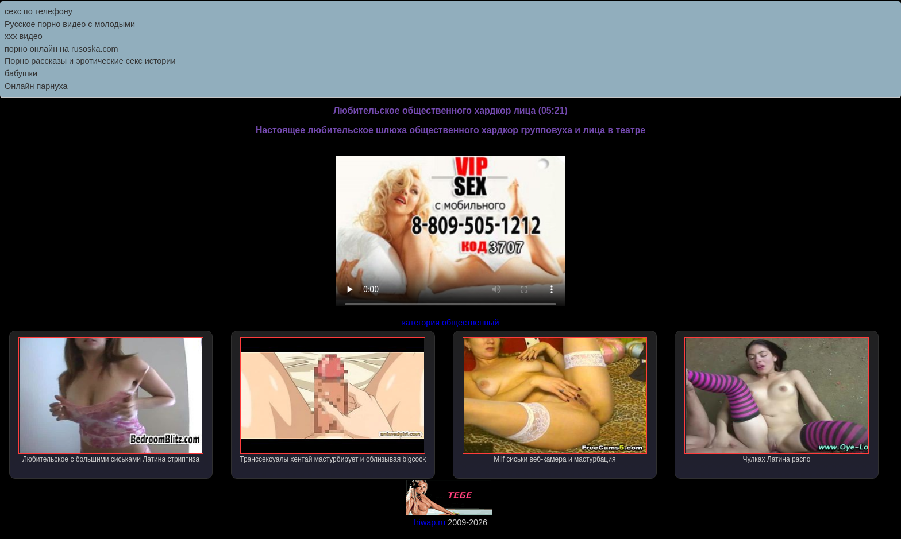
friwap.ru (429, 522)
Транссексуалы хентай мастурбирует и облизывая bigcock (333, 400)
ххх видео (24, 36)
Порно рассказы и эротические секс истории (90, 60)
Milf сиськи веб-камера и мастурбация (555, 400)
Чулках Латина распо (776, 400)
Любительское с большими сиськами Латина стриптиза (110, 400)
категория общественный (450, 322)
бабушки (21, 73)
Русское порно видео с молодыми (70, 24)
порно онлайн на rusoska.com (61, 48)
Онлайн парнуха (36, 86)
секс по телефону (38, 11)
